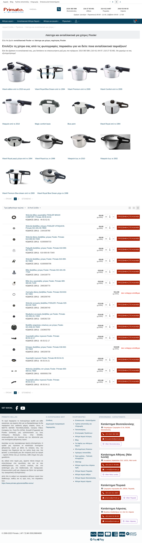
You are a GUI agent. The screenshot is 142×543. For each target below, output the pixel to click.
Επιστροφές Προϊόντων (83, 433)
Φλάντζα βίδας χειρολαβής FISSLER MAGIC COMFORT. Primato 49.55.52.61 (43, 216)
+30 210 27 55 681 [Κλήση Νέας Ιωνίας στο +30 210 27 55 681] (110, 465)
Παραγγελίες (50, 427)
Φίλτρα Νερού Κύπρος (83, 436)
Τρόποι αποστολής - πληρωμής (26, 2)
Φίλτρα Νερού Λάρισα (83, 481)
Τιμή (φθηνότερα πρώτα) (15, 208)
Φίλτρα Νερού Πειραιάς (83, 471)
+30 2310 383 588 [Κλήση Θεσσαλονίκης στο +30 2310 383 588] (110, 434)
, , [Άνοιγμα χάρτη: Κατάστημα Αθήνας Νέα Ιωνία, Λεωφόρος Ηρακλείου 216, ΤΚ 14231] (120, 460)
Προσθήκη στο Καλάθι (128, 217)
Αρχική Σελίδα (8, 27)
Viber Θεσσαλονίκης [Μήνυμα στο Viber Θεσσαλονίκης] (111, 444)
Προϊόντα (19, 27)
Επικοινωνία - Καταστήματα (85, 420)
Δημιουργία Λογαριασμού (55, 424)
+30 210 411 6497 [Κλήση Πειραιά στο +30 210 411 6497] (110, 493)
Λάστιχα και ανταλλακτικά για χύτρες (39, 27)
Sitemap (78, 462)
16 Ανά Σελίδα (34, 208)
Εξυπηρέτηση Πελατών (83, 449)
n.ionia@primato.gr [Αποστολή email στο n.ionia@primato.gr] (110, 469)
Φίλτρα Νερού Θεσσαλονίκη (85, 478)
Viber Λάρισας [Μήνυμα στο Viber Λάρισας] (129, 521)
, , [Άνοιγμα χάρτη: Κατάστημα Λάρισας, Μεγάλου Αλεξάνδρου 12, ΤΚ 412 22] (119, 512)
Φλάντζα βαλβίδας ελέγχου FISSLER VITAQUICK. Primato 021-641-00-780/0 (45, 227)
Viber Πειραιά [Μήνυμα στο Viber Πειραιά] (129, 498)
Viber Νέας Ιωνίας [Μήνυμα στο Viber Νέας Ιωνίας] (110, 474)
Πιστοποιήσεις (80, 430)
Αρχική (5, 2)
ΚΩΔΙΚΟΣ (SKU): (32, 220)
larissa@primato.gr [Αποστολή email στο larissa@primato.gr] (110, 521)
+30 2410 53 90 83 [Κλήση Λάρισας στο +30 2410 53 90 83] (110, 516)
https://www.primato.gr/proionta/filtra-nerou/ (18, 483)
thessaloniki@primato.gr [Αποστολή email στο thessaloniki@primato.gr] (112, 439)
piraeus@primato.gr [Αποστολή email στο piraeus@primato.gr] (111, 498)
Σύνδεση (49, 420)
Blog (11, 2)
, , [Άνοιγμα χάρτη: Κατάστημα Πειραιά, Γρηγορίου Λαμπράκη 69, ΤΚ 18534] (119, 489)
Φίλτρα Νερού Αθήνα (83, 474)
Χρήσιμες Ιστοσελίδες (83, 453)
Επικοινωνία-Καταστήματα (49, 2)
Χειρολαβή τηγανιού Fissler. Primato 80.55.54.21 (45, 358)
